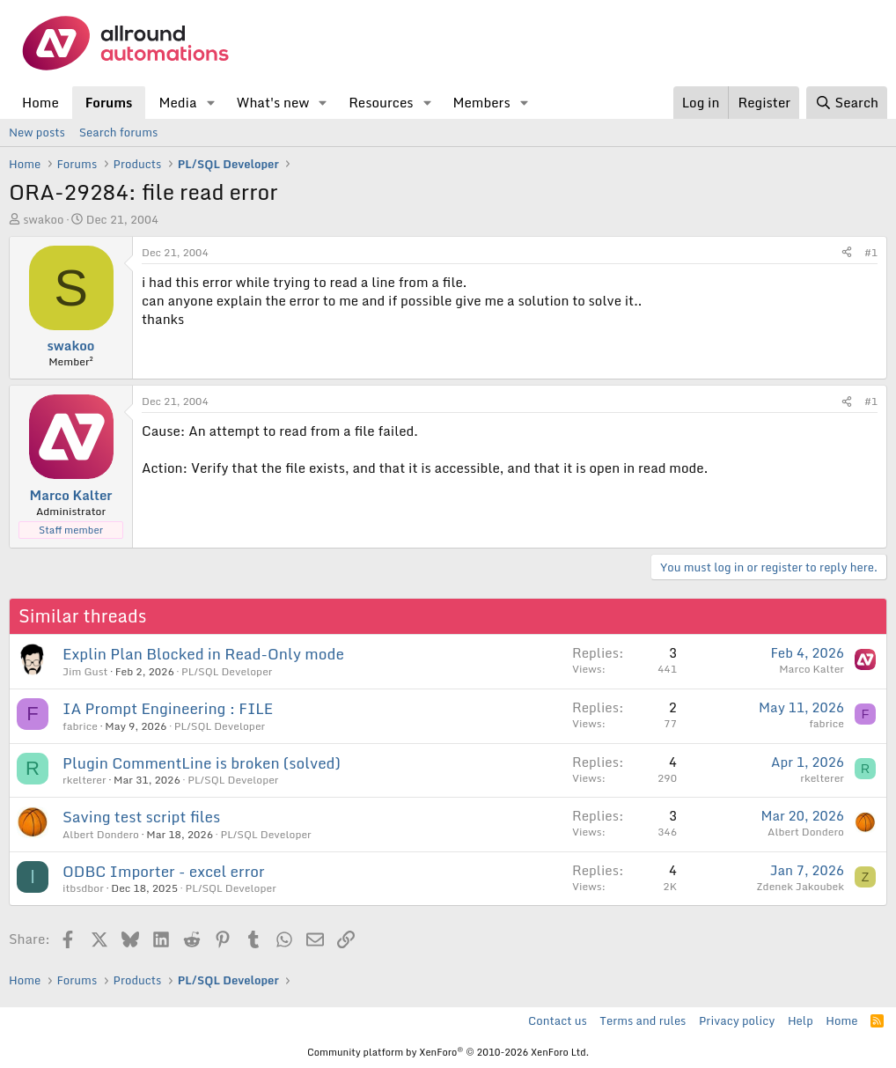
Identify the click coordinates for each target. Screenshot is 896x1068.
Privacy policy (737, 1020)
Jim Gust (84, 671)
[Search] (846, 102)
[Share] (846, 253)
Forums (109, 102)
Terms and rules (642, 1020)
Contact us (557, 1020)
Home (40, 102)
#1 (871, 252)
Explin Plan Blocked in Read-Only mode (203, 654)
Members (481, 102)
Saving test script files (141, 817)
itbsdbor (83, 888)
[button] (210, 102)
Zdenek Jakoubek (800, 886)
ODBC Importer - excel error (163, 871)
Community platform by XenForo (448, 1052)
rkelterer (84, 779)
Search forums (118, 132)
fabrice (80, 726)
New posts (37, 132)
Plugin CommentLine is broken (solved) (201, 763)
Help (800, 1020)
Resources (381, 102)
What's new (272, 102)
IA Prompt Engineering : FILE (167, 708)
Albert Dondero (100, 834)
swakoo (43, 219)
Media (177, 102)
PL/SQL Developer (226, 671)
